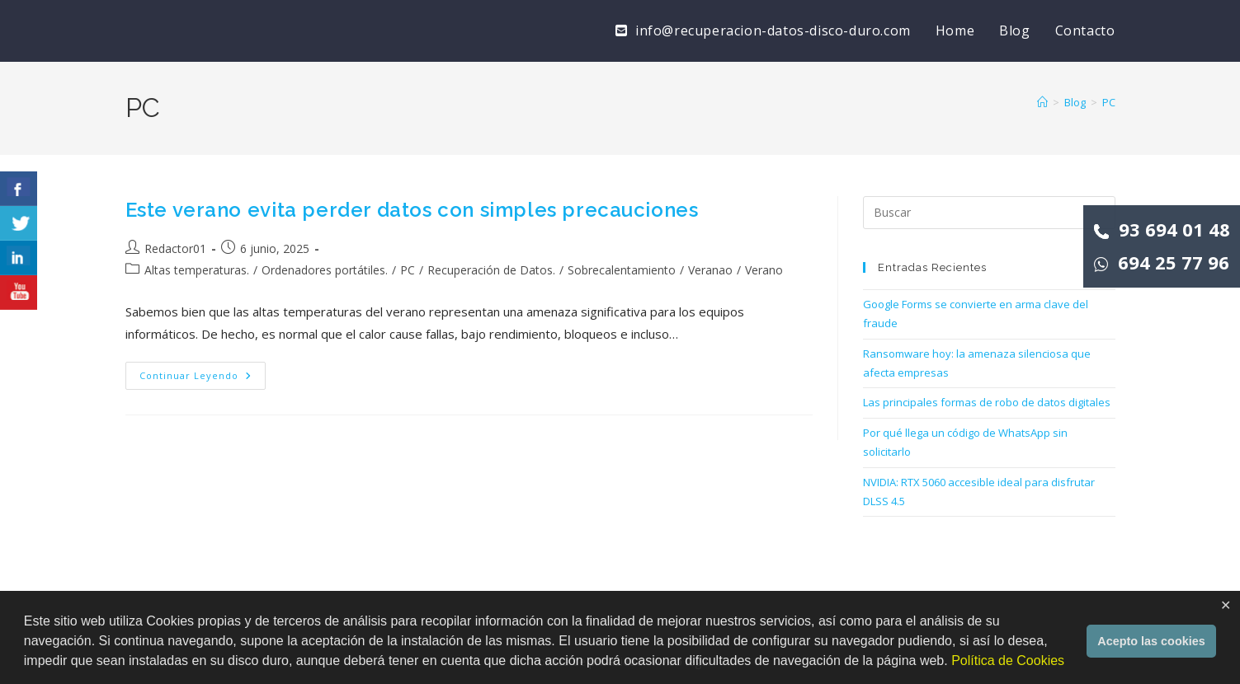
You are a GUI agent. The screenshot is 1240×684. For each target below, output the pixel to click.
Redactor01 (175, 248)
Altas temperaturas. (196, 270)
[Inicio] (1042, 102)
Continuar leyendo (202, 379)
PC (1108, 102)
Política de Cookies (1007, 661)
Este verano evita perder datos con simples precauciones (412, 210)
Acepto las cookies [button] (1151, 641)
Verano (764, 270)
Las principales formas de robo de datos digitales (986, 402)
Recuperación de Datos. (491, 270)
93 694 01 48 (1162, 229)
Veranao (710, 270)
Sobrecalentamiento (622, 270)
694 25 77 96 (1161, 262)
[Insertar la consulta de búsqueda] (989, 212)
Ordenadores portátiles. (325, 270)
